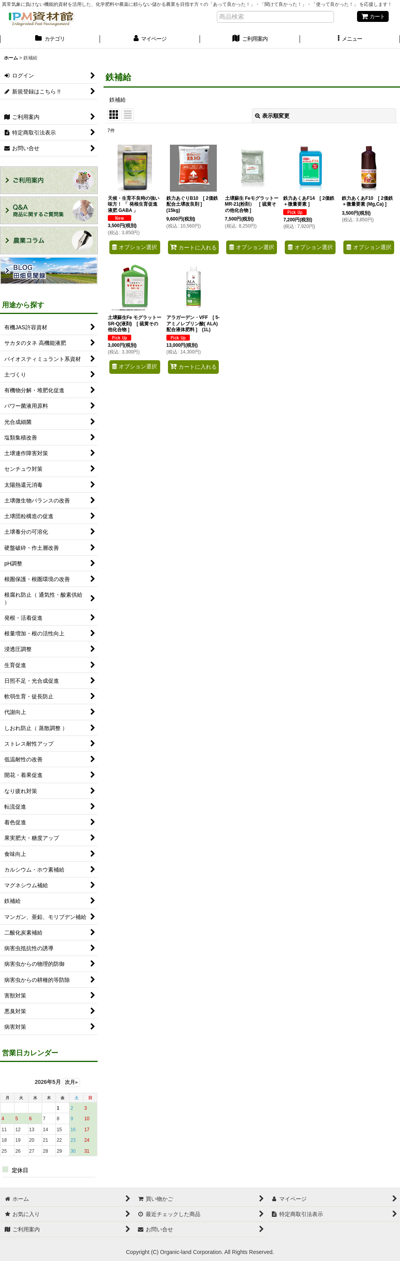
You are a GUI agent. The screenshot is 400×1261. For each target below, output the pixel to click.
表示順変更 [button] (272, 116)
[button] (350, 39)
